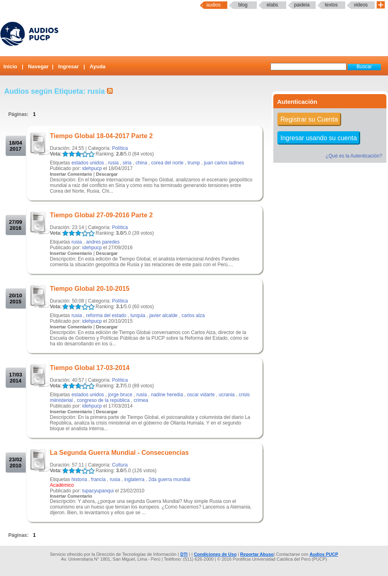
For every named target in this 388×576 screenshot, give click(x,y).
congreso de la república (103, 400)
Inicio (10, 66)
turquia (137, 315)
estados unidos (87, 163)
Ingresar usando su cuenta (319, 138)
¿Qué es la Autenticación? (353, 156)
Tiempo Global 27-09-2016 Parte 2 (101, 215)
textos (331, 5)
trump (193, 163)
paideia (302, 5)
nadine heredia (167, 394)
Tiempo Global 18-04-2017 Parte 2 (101, 135)
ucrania (227, 394)
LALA (65, 154)
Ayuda (97, 66)
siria (127, 163)
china (141, 163)
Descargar (107, 174)
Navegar (38, 66)
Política (120, 148)
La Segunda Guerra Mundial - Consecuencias (119, 452)
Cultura (120, 465)
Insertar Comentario (71, 174)
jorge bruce (120, 394)
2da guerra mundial (169, 479)
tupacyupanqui (98, 491)
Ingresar (68, 66)
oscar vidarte (201, 394)
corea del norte (167, 163)
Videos (361, 5)
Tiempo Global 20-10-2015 (90, 288)
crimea (141, 400)
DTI (184, 554)
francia (98, 479)
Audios (213, 5)
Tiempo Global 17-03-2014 (90, 367)
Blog (242, 5)
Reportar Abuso (257, 554)
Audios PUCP (324, 554)
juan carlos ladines (224, 163)
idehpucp (92, 168)
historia (79, 479)
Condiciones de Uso (215, 554)
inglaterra (134, 479)
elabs (272, 5)
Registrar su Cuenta (309, 119)
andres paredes (103, 242)
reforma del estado (106, 315)
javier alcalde (163, 315)
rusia (113, 163)
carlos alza (193, 315)
